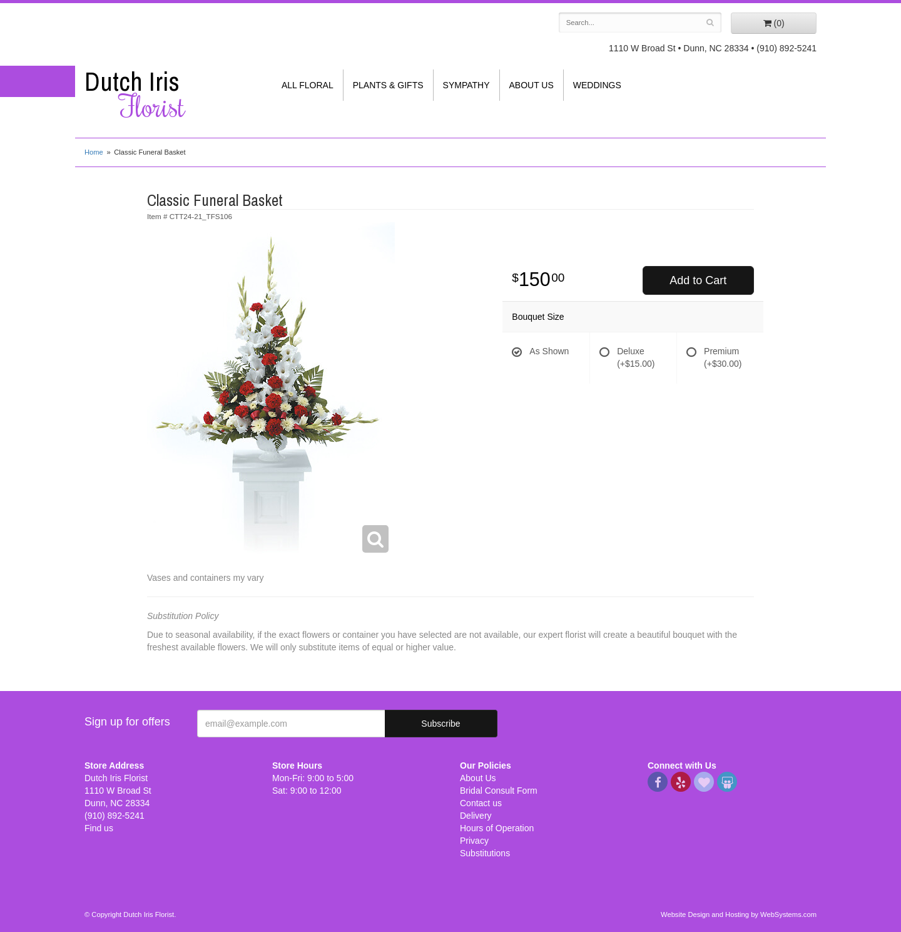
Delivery (476, 816)
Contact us (481, 803)
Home (93, 152)
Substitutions (485, 853)
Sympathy (466, 85)
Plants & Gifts (388, 85)
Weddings (597, 85)
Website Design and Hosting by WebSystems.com (739, 914)
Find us (98, 828)
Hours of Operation (497, 828)
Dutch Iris (168, 94)
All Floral (307, 85)
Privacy (474, 841)
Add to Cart (697, 280)
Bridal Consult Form (498, 791)
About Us (531, 85)
